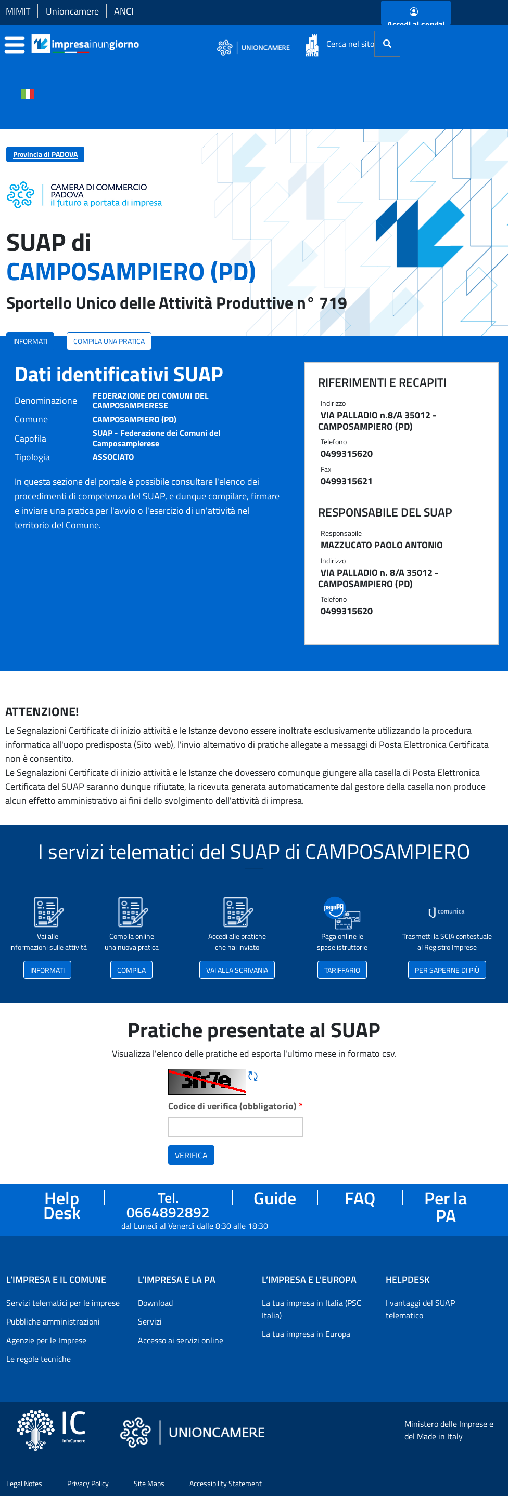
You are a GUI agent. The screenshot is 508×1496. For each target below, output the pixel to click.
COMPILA (131, 969)
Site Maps (149, 1483)
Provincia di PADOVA (45, 154)
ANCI (123, 11)
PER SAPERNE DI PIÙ (447, 969)
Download (155, 1302)
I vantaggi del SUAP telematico (420, 1308)
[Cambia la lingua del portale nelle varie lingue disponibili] (27, 93)
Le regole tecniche (38, 1359)
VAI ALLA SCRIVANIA (237, 969)
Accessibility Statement (225, 1483)
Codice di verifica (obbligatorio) (235, 1106)
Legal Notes (24, 1483)
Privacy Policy (88, 1483)
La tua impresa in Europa (306, 1334)
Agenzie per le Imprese (46, 1340)
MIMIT (18, 11)
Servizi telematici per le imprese (63, 1302)
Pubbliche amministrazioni (53, 1321)
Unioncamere (72, 11)
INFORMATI (30, 341)
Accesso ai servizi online (180, 1340)
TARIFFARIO (342, 969)
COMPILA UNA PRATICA (109, 341)
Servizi (150, 1321)
